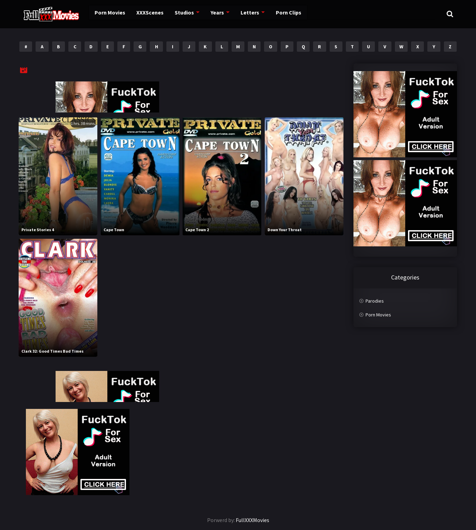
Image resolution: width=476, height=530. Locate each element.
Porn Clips (276, 13)
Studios (174, 13)
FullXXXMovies (252, 520)
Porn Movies (101, 13)
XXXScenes (140, 13)
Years (206, 13)
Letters (238, 13)
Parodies (375, 301)
